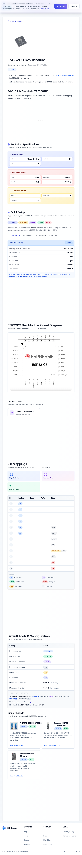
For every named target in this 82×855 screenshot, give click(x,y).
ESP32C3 (12, 70)
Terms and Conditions (71, 836)
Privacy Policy (68, 832)
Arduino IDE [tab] (14, 235)
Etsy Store (47, 840)
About (45, 832)
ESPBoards (11, 851)
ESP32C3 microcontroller (64, 75)
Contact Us (47, 844)
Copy (68, 242)
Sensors (27, 844)
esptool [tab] (53, 235)
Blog (25, 832)
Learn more (44, 4)
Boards (26, 840)
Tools (26, 836)
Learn (6, 8)
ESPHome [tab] (41, 235)
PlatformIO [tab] (28, 235)
